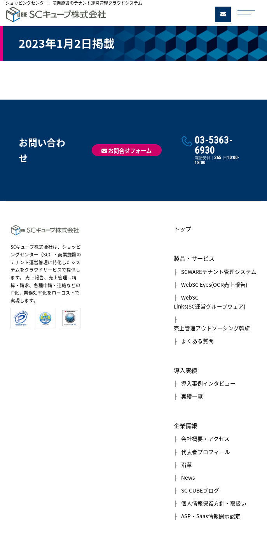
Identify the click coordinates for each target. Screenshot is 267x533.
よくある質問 (197, 341)
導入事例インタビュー (208, 383)
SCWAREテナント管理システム (219, 271)
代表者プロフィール (205, 452)
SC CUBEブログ (200, 490)
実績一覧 (192, 396)
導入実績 (185, 370)
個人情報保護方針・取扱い (213, 503)
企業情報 (185, 425)
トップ (182, 228)
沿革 (186, 464)
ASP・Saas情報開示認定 (211, 516)
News (188, 477)
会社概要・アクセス (205, 438)
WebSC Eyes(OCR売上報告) (214, 284)
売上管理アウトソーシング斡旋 (212, 328)
